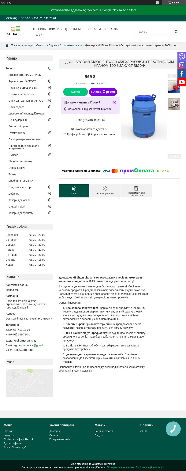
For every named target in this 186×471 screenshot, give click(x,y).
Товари (54, 29)
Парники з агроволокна (23, 87)
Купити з (103, 92)
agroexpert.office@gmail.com (30, 345)
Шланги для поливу (20, 161)
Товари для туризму (21, 213)
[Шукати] (176, 31)
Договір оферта (13, 443)
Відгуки (99, 435)
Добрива (14, 193)
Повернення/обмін (59, 439)
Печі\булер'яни (18, 119)
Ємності (41, 45)
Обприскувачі (17, 167)
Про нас (8, 431)
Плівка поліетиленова (22, 94)
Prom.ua (110, 464)
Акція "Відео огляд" (15, 447)
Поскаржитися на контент (120, 467)
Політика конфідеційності (18, 439)
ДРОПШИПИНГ (74, 29)
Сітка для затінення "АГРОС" (26, 100)
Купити (75, 91)
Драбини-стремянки (21, 180)
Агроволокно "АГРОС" (22, 81)
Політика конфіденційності (150, 467)
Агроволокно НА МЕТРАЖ (25, 74)
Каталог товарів (104, 431)
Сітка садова (16, 107)
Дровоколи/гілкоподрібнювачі (27, 113)
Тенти (12, 174)
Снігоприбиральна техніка (25, 139)
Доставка (111, 29)
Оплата (53, 435)
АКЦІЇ (143, 431)
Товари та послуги (22, 45)
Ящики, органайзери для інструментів (24, 147)
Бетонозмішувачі (19, 126)
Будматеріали (17, 132)
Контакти (94, 29)
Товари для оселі (19, 200)
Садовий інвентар (20, 187)
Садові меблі (16, 206)
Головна (39, 29)
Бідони (53, 45)
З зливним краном (71, 45)
